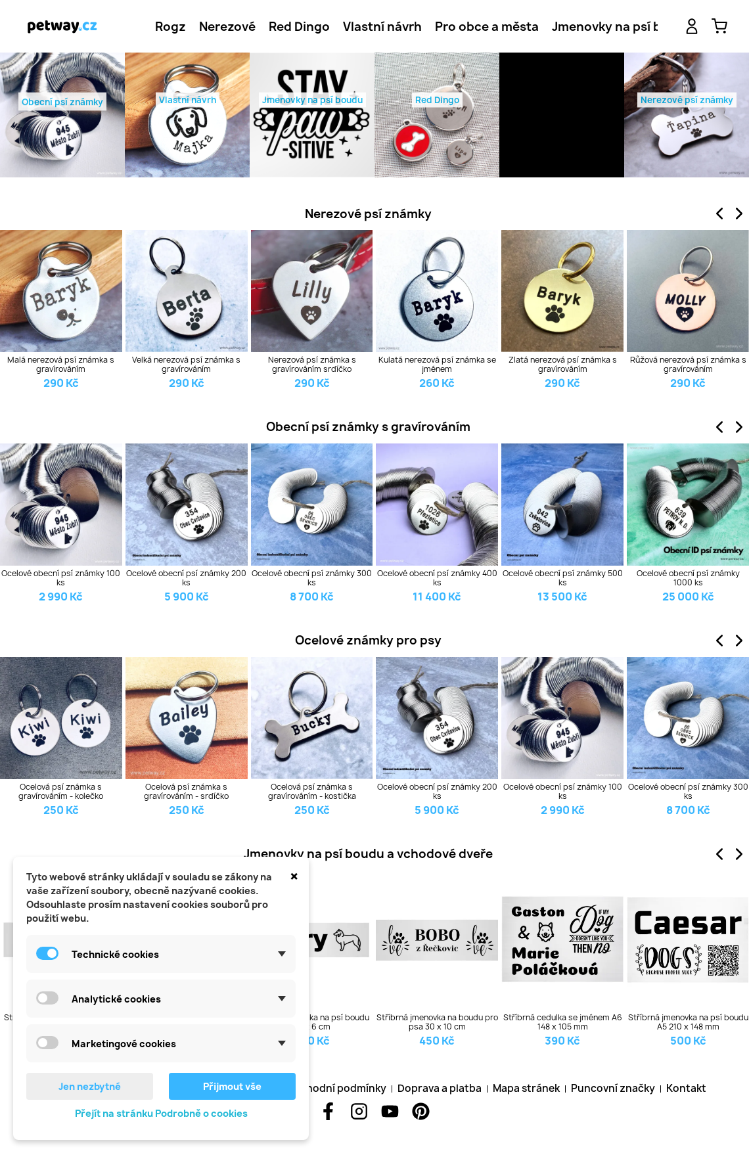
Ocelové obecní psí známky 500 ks (563, 578)
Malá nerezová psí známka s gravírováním (60, 364)
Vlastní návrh (382, 26)
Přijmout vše (232, 1086)
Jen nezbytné (89, 1086)
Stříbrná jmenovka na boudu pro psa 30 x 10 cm (437, 1022)
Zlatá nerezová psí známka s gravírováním (563, 364)
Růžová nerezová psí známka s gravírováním (688, 364)
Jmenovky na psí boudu (622, 26)
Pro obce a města (487, 26)
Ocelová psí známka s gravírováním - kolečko (60, 792)
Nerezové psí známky (368, 214)
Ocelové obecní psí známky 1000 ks (688, 578)
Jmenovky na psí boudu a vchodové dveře (368, 854)
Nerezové (227, 26)
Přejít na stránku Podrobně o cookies (161, 1113)
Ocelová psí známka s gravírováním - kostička (312, 792)
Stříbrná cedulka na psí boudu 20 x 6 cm (312, 1022)
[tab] (170, 26)
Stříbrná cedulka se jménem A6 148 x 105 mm (562, 1022)
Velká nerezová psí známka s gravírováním (186, 364)
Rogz (170, 26)
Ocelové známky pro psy (368, 640)
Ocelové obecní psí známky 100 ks (60, 578)
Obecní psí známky (62, 104)
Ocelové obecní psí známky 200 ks (186, 578)
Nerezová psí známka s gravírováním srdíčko (312, 364)
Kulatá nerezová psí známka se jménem (437, 364)
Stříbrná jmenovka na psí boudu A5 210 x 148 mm (688, 1022)
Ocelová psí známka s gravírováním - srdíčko (186, 792)
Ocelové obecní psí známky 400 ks (437, 578)
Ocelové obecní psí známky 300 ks (312, 578)
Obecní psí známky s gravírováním (368, 426)
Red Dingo (299, 26)
